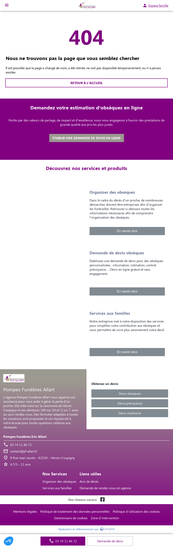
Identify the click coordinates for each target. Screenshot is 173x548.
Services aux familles (57, 488)
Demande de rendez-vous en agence (105, 488)
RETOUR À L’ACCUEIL (86, 83)
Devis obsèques (130, 393)
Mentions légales (25, 511)
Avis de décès (89, 481)
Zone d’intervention (105, 518)
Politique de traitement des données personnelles (74, 511)
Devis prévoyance (129, 403)
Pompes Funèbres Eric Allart (24, 436)
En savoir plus (127, 231)
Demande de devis (110, 541)
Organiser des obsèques (59, 481)
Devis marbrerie (129, 413)
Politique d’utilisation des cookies (136, 511)
